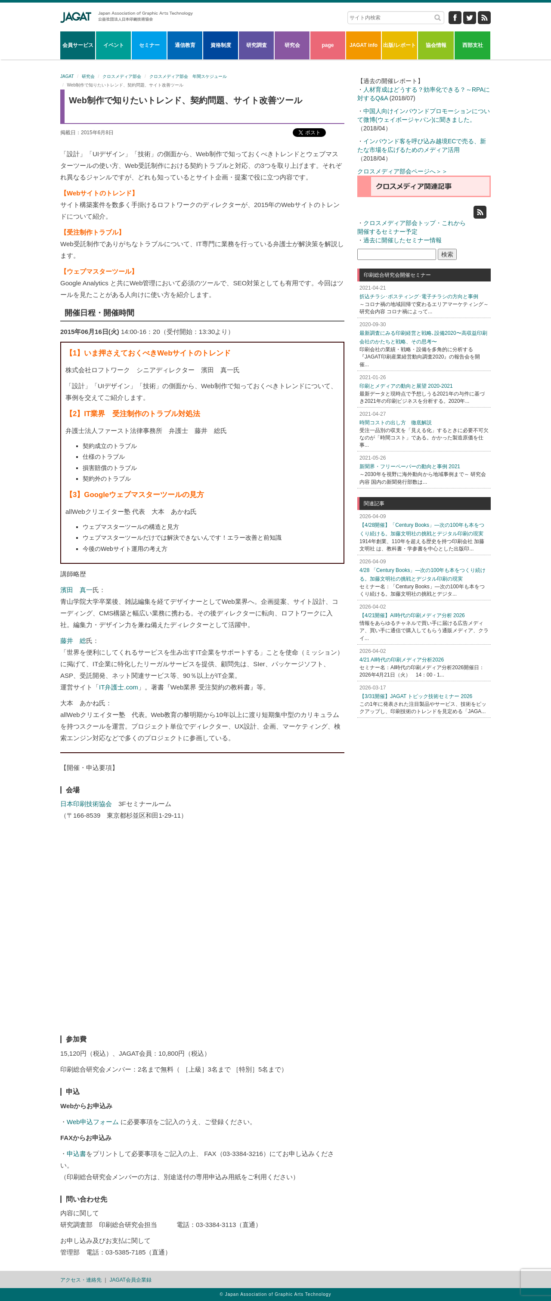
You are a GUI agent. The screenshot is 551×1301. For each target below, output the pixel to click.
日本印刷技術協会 (86, 803)
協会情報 (436, 45)
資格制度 (220, 45)
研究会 (292, 45)
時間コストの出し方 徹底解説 (395, 423)
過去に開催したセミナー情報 (402, 240)
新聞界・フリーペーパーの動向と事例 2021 (409, 467)
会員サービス (77, 45)
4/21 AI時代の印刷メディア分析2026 (401, 660)
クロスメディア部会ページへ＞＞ (402, 171)
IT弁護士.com (118, 687)
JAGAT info (364, 45)
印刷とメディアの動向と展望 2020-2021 (406, 386)
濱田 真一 (76, 589)
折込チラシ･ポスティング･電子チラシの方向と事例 (418, 297)
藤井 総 (73, 640)
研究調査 (256, 45)
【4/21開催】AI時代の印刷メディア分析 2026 (412, 615)
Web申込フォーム (93, 1121)
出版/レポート (399, 45)
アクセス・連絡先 (81, 1280)
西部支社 (472, 45)
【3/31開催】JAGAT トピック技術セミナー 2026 (415, 696)
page (328, 45)
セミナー (149, 45)
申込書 (76, 1153)
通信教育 (185, 45)
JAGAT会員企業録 (131, 1280)
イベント (113, 45)
